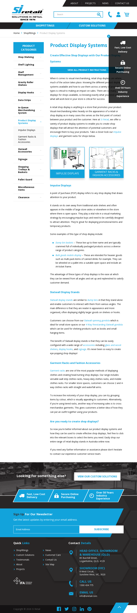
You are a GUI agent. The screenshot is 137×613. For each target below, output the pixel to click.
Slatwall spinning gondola (97, 320)
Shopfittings (22, 550)
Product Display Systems (31, 122)
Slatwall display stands (61, 299)
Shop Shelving (31, 57)
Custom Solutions (25, 554)
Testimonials (22, 559)
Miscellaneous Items (26, 188)
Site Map (49, 564)
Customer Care (53, 554)
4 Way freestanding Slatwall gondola (104, 324)
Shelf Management (31, 74)
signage (82, 349)
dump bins (92, 299)
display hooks (66, 349)
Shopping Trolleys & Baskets (31, 169)
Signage (31, 159)
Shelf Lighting (26, 64)
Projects (90, 3)
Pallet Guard (25, 179)
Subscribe (101, 529)
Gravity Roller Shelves (25, 83)
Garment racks (57, 370)
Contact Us (122, 3)
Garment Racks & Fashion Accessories (27, 139)
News (105, 3)
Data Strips (31, 100)
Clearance (31, 197)
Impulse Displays (26, 129)
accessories (89, 345)
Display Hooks (31, 92)
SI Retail (105, 119)
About (74, 3)
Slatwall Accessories (31, 151)
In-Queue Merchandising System (31, 110)
